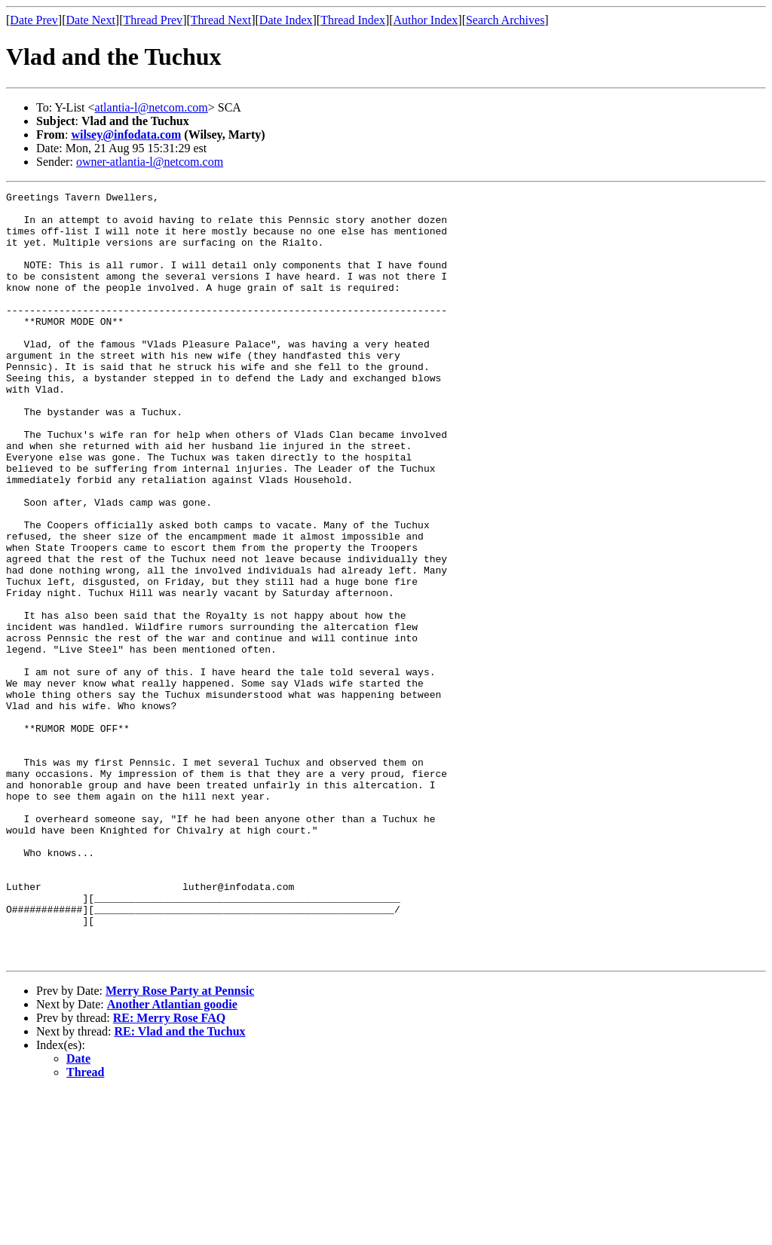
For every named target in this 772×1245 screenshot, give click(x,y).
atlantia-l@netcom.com (151, 107)
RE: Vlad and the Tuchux (180, 1185)
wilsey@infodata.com (126, 134)
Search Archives (505, 20)
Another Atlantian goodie (172, 1158)
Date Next (90, 20)
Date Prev (34, 20)
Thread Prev (152, 20)
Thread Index (352, 20)
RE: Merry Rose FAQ (169, 1171)
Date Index (286, 20)
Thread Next (221, 20)
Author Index (426, 20)
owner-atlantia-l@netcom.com (149, 161)
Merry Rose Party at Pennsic (180, 1144)
